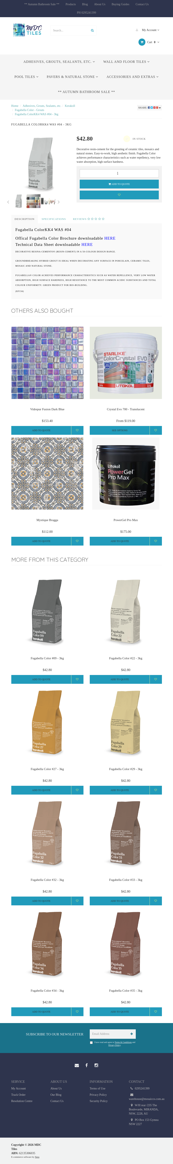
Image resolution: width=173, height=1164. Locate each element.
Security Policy (99, 1101)
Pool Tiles (26, 77)
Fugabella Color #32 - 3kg (47, 879)
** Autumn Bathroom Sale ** (41, 4)
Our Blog (56, 1094)
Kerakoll (70, 105)
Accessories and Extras (132, 77)
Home (14, 105)
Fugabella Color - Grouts (29, 110)
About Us (99, 4)
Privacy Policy (114, 1045)
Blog (85, 4)
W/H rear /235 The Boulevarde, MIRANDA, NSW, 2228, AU (144, 1109)
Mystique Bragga (47, 520)
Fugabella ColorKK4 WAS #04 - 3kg (36, 114)
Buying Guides (120, 4)
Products (70, 4)
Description (25, 219)
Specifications (54, 219)
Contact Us (142, 4)
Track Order (18, 1094)
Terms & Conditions (123, 1042)
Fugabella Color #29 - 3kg (125, 769)
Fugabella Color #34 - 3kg (47, 990)
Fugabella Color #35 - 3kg (125, 990)
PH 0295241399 (86, 12)
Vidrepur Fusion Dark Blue (47, 409)
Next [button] (58, 201)
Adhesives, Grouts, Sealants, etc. (59, 61)
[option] (40, 164)
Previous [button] (8, 201)
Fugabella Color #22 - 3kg (125, 658)
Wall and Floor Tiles (126, 61)
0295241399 (139, 1089)
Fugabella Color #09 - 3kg (47, 658)
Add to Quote (119, 184)
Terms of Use (97, 1088)
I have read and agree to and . (112, 1043)
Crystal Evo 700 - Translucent (126, 409)
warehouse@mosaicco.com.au (145, 1097)
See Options (120, 430)
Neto (37, 1157)
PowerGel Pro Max (126, 520)
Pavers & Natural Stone (72, 77)
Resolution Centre (22, 1101)
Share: (149, 107)
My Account (146, 30)
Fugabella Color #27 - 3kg (47, 769)
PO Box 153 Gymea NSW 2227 (144, 1122)
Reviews (89, 219)
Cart (148, 42)
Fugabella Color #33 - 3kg (125, 879)
